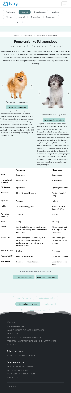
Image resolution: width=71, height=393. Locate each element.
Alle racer (49, 304)
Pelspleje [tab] (9, 17)
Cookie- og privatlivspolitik (21, 355)
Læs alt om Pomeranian (17, 107)
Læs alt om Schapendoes (54, 120)
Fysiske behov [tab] (51, 17)
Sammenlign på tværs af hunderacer (25, 330)
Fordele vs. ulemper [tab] (13, 22)
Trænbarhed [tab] (35, 17)
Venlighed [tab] (55, 12)
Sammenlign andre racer (28, 304)
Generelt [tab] (24, 12)
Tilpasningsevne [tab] (40, 12)
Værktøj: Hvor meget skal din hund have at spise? (31, 341)
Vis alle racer (10, 12)
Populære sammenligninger (21, 374)
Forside (16, 35)
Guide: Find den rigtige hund (36, 310)
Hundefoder (13, 334)
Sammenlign (28, 35)
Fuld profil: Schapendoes (47, 277)
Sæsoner (11, 344)
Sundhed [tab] (21, 17)
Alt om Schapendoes (47, 298)
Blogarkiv (12, 377)
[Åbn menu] (64, 3)
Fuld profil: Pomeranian (23, 277)
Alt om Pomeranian (23, 298)
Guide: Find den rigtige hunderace (24, 337)
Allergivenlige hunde (18, 370)
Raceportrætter (15, 326)
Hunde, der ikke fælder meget (22, 366)
